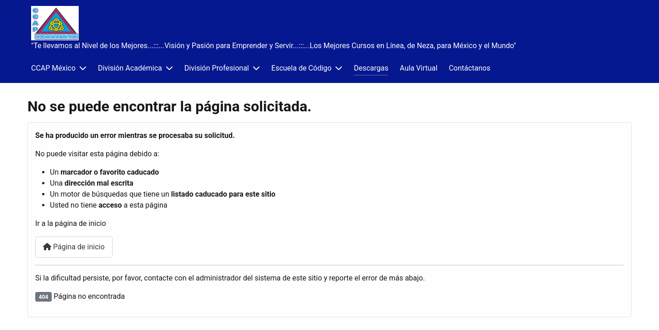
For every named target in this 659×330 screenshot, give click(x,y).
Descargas (371, 68)
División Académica (130, 68)
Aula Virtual (419, 68)
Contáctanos (470, 68)
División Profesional (216, 68)
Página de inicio (74, 246)
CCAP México (53, 68)
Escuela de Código (301, 68)
